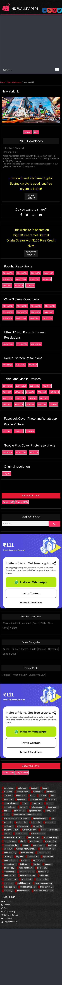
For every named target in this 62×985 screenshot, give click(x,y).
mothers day (21, 822)
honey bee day (10, 879)
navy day (7, 856)
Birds (43, 623)
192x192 (19, 431)
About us (6, 901)
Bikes (35, 623)
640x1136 (20, 398)
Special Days (9, 653)
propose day (38, 860)
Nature (13, 628)
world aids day (27, 853)
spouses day (33, 856)
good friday (52, 807)
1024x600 (20, 365)
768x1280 (7, 398)
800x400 (42, 392)
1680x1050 (22, 312)
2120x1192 (21, 452)
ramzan (7, 834)
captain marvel (23, 891)
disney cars (36, 803)
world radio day (10, 860)
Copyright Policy (9, 922)
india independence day (13, 837)
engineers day (42, 879)
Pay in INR (8, 502)
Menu (7, 70)
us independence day (49, 830)
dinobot (34, 788)
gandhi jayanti (9, 841)
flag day (19, 856)
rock (52, 796)
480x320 (7, 285)
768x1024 (54, 392)
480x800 (44, 398)
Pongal (6, 674)
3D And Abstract (11, 623)
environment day (11, 830)
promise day (9, 868)
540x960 (32, 398)
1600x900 (35, 273)
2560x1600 (22, 306)
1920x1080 (22, 273)
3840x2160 (8, 344)
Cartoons (53, 649)
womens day (38, 845)
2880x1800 (8, 306)
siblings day (42, 868)
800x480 (30, 392)
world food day (10, 853)
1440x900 (48, 273)
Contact (5, 905)
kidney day (50, 811)
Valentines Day (37, 674)
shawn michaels (10, 803)
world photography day (25, 849)
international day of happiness (16, 818)
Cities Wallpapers (14, 82)
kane (32, 796)
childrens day (22, 826)
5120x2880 (22, 344)
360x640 (19, 285)
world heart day (23, 883)
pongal (25, 845)
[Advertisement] (24, 40)
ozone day (8, 883)
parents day (37, 826)
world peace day (50, 837)
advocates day (43, 853)
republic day (48, 856)
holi (52, 818)
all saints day (35, 841)
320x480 (30, 285)
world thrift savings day (43, 891)
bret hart (42, 796)
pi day (6, 815)
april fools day (35, 811)
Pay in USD (22, 502)
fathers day (35, 822)
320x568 (42, 404)
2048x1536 (8, 273)
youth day (44, 875)
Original (7, 473)
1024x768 (34, 279)
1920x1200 (50, 306)
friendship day (21, 834)
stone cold (8, 799)
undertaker (20, 796)
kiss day (36, 864)
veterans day (50, 841)
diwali (22, 841)
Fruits (33, 649)
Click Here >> (31, 196)
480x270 (34, 452)
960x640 (47, 386)
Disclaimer (7, 918)
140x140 (30, 431)
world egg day (9, 887)
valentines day (37, 807)
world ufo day (9, 875)
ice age (49, 803)
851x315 (7, 431)
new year (7, 796)
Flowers (24, 649)
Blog (4, 908)
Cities (14, 649)
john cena (21, 799)
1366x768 (7, 279)
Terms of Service (9, 915)
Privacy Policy (8, 911)
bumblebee (8, 788)
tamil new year (46, 887)
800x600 (47, 279)
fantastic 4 (37, 792)
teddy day (24, 864)
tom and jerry (9, 807)
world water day (39, 818)
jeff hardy (7, 822)
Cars (50, 623)
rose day (24, 860)
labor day (8, 849)
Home (2, 82)
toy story (23, 807)
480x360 (7, 404)
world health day (25, 868)
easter (6, 811)
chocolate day (9, 864)
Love (5, 628)
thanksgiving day (11, 845)
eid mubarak (26, 879)
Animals (26, 623)
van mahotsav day (27, 875)
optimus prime (22, 792)
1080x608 (7, 452)
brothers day (9, 872)
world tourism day (47, 849)
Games (42, 649)
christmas (50, 792)
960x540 (7, 392)
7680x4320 (36, 344)
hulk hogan (51, 799)
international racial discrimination (27, 815)
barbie (24, 803)
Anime (6, 649)
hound (44, 788)
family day (8, 826)
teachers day (33, 837)
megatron (8, 792)
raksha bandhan (38, 834)
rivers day (8, 891)
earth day (52, 845)
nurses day (49, 822)
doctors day (43, 872)
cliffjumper (22, 788)
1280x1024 (21, 279)
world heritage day (27, 887)
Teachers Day (19, 674)
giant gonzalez (36, 799)
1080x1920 (21, 386)
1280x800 (34, 318)
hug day (48, 864)
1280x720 (47, 318)
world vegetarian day (43, 883)
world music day (29, 830)
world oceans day (26, 872)
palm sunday (19, 811)
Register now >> (31, 253)
